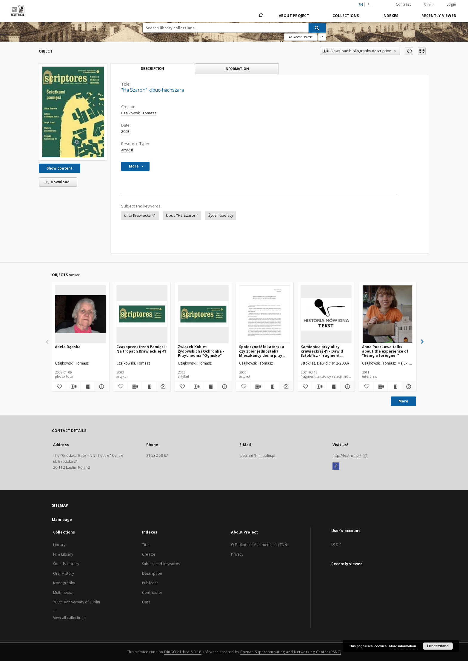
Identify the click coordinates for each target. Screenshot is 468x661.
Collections (345, 15)
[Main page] (260, 15)
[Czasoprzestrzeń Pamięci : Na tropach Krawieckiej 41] (142, 314)
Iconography (64, 582)
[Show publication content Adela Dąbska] (88, 387)
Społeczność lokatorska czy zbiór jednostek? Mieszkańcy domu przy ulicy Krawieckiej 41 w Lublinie (261, 351)
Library (59, 544)
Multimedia (62, 592)
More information (402, 646)
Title (146, 544)
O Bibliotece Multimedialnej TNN (259, 544)
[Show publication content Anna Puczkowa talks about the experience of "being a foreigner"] (395, 387)
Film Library (63, 554)
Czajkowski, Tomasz (138, 113)
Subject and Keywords (161, 563)
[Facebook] (335, 466)
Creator (149, 554)
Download (56, 182)
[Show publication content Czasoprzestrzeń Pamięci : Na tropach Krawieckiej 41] (149, 387)
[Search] (317, 28)
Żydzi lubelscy (220, 215)
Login (451, 4)
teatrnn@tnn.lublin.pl (257, 455)
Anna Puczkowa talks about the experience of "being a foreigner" (385, 351)
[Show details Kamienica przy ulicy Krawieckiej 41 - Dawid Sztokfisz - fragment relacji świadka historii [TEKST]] (347, 387)
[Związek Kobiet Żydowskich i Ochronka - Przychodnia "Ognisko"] (203, 314)
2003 (125, 131)
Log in (336, 544)
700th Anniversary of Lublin (76, 602)
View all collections (69, 617)
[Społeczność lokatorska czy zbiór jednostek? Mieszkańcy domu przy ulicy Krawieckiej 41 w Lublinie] (264, 314)
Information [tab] (236, 68)
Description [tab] (152, 69)
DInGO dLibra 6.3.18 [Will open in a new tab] (182, 651)
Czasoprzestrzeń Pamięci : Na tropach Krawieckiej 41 (141, 348)
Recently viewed (438, 15)
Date (146, 602)
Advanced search (300, 37)
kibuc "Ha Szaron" (182, 215)
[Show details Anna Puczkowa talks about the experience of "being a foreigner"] (408, 387)
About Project (294, 15)
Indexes (390, 15)
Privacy (237, 554)
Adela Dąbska (68, 346)
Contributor (152, 592)
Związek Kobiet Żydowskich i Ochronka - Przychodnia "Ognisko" (201, 351)
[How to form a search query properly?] (322, 37)
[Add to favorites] (409, 51)
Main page (62, 519)
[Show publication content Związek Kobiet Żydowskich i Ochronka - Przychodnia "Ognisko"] (211, 387)
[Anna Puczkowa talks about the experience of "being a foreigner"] (387, 314)
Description (152, 573)
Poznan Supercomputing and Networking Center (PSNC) (290, 651)
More (403, 401)
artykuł (127, 150)
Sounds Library (66, 563)
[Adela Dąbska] (80, 314)
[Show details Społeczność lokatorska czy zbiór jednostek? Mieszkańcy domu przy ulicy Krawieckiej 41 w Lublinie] (285, 387)
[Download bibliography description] (73, 387)
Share (429, 4)
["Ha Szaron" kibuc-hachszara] (73, 112)
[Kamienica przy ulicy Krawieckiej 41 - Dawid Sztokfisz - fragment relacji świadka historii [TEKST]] (326, 314)
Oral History (63, 573)
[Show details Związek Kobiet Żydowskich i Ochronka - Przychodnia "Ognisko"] (224, 387)
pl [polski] (369, 5)
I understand (438, 646)
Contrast (403, 4)
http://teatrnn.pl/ (349, 455)
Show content (60, 168)
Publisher (150, 582)
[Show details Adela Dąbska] (101, 387)
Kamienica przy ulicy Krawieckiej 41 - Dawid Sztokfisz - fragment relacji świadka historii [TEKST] (322, 351)
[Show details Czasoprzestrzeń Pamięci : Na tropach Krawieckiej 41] (163, 387)
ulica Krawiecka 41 (140, 215)
